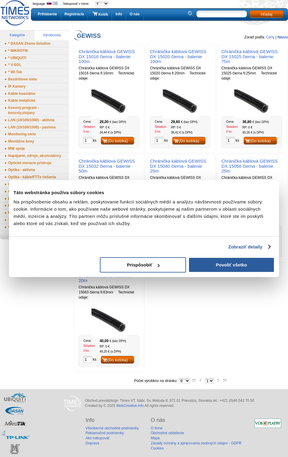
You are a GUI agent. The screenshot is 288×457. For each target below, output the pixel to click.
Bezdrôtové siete (22, 79)
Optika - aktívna (21, 170)
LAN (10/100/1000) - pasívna (32, 127)
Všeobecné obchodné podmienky (112, 428)
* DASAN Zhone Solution (29, 43)
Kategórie (17, 35)
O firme (156, 428)
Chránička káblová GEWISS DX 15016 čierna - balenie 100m (107, 56)
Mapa (155, 438)
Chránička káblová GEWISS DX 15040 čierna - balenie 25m (178, 166)
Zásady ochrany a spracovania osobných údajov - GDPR (196, 443)
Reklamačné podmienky (105, 433)
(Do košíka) (117, 141)
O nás (135, 14)
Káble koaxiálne (21, 94)
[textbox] (221, 14)
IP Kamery (17, 86)
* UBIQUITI (17, 58)
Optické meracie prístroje (29, 163)
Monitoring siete (22, 134)
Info (119, 14)
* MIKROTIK (18, 51)
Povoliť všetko (231, 264)
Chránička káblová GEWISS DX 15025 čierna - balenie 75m (249, 56)
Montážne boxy (21, 141)
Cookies (157, 448)
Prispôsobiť (143, 264)
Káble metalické (21, 100)
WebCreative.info (130, 406)
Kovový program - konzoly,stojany (23, 110)
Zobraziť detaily (245, 246)
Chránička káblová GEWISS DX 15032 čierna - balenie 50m (107, 166)
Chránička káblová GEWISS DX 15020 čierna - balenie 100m (178, 56)
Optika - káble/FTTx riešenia (32, 177)
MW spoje (16, 148)
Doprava (92, 443)
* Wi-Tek (15, 72)
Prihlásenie (47, 14)
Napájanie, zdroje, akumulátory (34, 156)
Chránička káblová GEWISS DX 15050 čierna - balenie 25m (249, 166)
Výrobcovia (52, 35)
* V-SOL (14, 65)
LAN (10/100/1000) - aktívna (31, 120)
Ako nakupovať (98, 438)
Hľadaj (266, 14)
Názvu (283, 37)
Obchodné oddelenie (167, 433)
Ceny (270, 37)
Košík (100, 14)
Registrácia (74, 14)
